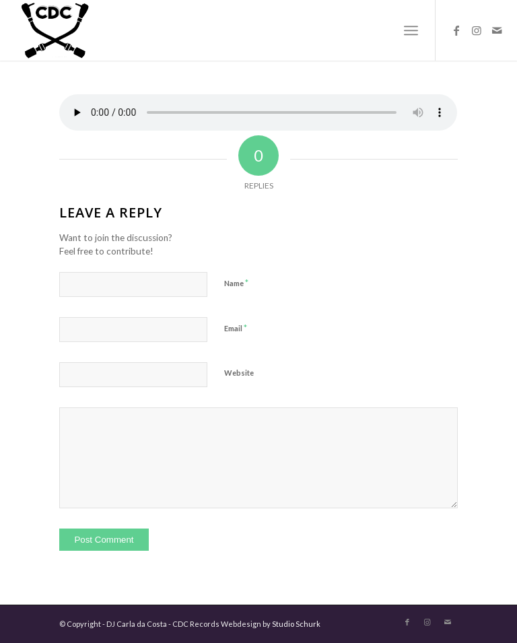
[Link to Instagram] (477, 30)
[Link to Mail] (497, 30)
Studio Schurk (296, 623)
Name (236, 282)
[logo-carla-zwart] (105, 30)
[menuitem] (411, 30)
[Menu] (411, 30)
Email (235, 328)
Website (239, 372)
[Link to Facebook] (456, 30)
